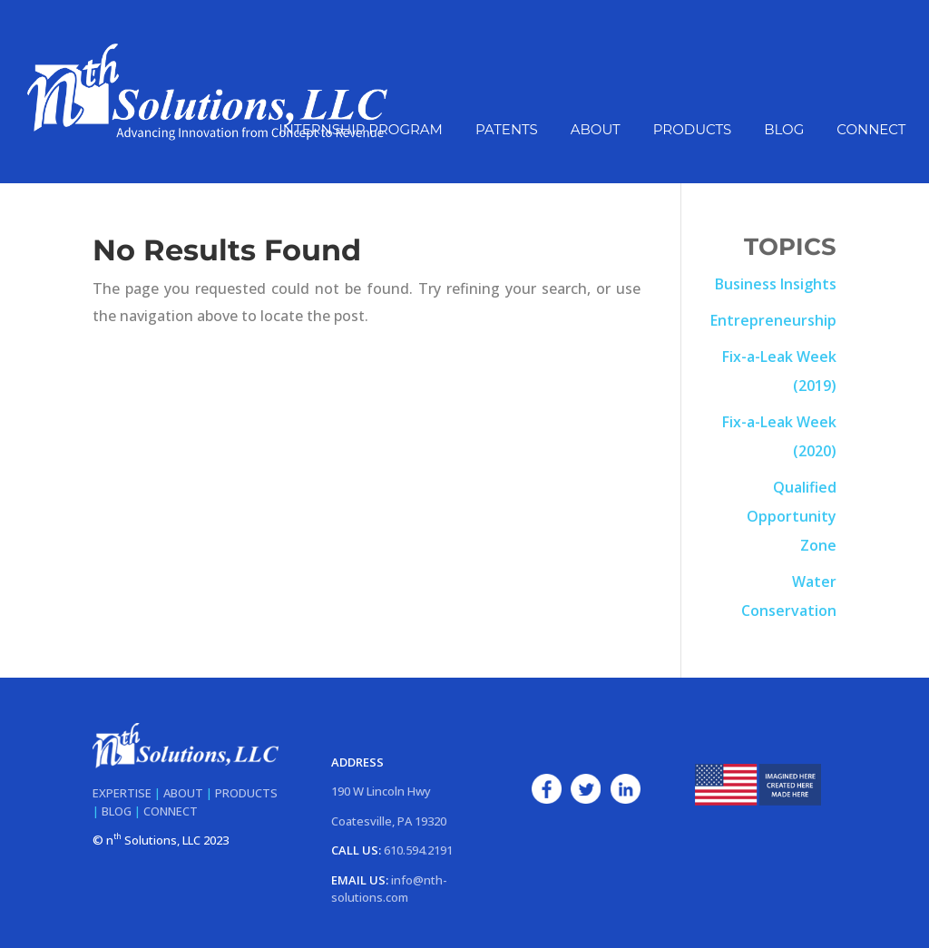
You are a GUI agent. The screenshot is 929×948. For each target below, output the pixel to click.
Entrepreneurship (773, 320)
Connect (870, 130)
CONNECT (170, 811)
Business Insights (775, 284)
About (596, 130)
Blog (784, 130)
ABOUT (183, 793)
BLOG (117, 811)
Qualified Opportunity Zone (791, 516)
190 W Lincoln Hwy (381, 791)
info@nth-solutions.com (389, 889)
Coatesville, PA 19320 (388, 821)
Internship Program (361, 130)
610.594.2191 (418, 850)
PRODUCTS (246, 793)
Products (692, 130)
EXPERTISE (122, 793)
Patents (506, 130)
